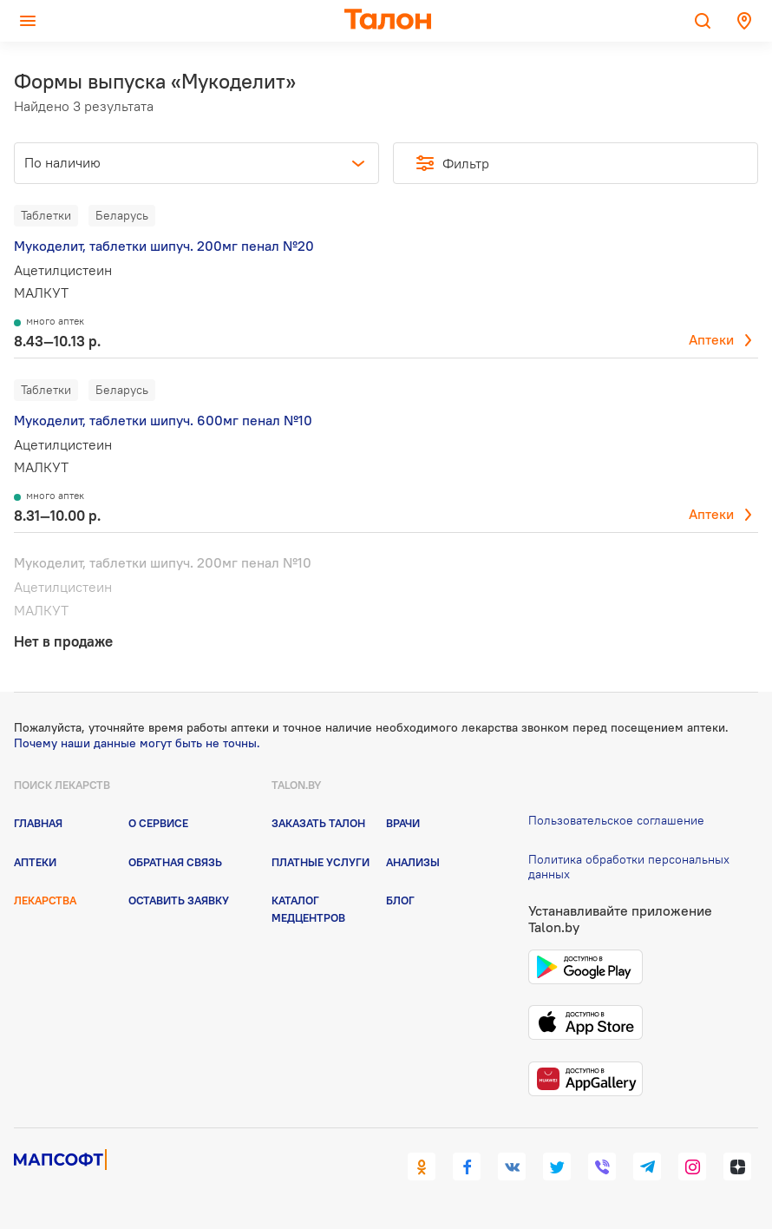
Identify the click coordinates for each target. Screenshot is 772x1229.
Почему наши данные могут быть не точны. (137, 743)
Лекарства (45, 900)
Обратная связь (175, 862)
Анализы (413, 862)
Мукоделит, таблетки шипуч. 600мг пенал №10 (163, 420)
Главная (38, 823)
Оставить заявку (178, 900)
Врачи (403, 823)
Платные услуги (321, 862)
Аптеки (711, 339)
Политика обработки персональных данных (628, 866)
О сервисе (158, 823)
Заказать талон (318, 823)
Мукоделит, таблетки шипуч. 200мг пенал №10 (162, 562)
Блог (400, 900)
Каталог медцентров (308, 908)
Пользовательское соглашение (616, 820)
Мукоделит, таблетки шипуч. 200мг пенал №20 (164, 245)
